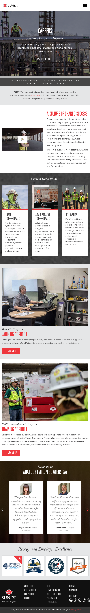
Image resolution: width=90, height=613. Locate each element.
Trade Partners (53, 590)
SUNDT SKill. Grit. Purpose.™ (9, 594)
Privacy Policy (75, 610)
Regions (27, 598)
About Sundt (29, 586)
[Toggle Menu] (85, 5)
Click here (35, 95)
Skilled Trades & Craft (25, 80)
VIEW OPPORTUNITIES (45, 59)
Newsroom (73, 590)
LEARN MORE (11, 351)
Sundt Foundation (54, 594)
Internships (29, 84)
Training (47, 84)
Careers (50, 586)
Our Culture (29, 594)
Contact (72, 586)
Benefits (62, 84)
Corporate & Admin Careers (61, 80)
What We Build (30, 590)
